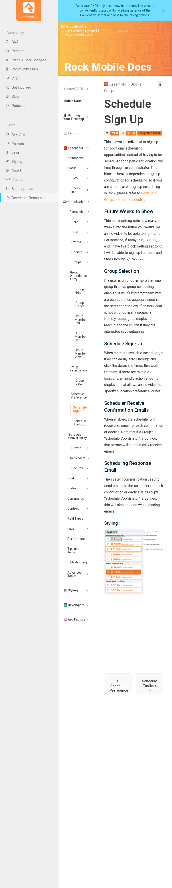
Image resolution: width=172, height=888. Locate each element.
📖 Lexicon (71, 133)
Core (74, 222)
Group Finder (79, 304)
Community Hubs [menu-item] (21, 69)
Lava (70, 529)
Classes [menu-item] (15, 180)
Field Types (75, 518)
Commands (75, 498)
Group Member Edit (81, 319)
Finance (76, 252)
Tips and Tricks (73, 550)
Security (77, 468)
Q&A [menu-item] (11, 42)
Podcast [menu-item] (15, 106)
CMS (74, 178)
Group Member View (81, 353)
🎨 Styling (70, 590)
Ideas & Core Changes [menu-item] (25, 60)
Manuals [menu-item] (15, 143)
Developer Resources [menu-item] (25, 198)
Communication (74, 202)
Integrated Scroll (149, 133)
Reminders (77, 458)
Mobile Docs (72, 101)
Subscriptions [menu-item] (19, 189)
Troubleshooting (75, 562)
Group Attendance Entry (78, 276)
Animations (75, 158)
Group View (79, 382)
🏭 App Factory (74, 619)
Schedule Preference (79, 395)
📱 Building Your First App (73, 117)
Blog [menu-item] (12, 96)
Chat (70, 478)
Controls (73, 508)
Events (76, 242)
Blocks (72, 168)
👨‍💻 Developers (74, 605)
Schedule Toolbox (80, 422)
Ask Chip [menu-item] (15, 134)
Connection (77, 212)
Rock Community (73, 26)
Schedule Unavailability (77, 436)
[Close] (163, 10)
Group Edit (79, 290)
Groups (76, 262)
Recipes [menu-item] (14, 51)
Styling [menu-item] (13, 162)
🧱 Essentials (73, 148)
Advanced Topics (74, 574)
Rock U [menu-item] (13, 171)
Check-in (76, 189)
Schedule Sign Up (80, 409)
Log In (123, 30)
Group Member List (81, 336)
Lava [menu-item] (12, 152)
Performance (76, 539)
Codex (71, 488)
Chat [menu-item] (11, 78)
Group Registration (78, 368)
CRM (74, 232)
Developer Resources (82, 30)
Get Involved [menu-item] (18, 87)
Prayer (76, 448)
